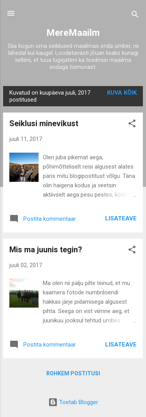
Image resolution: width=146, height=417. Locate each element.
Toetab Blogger (73, 402)
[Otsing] (135, 16)
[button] (132, 125)
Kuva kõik (122, 92)
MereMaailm (73, 32)
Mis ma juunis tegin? (45, 249)
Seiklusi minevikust (43, 123)
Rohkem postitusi (73, 373)
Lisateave (121, 218)
